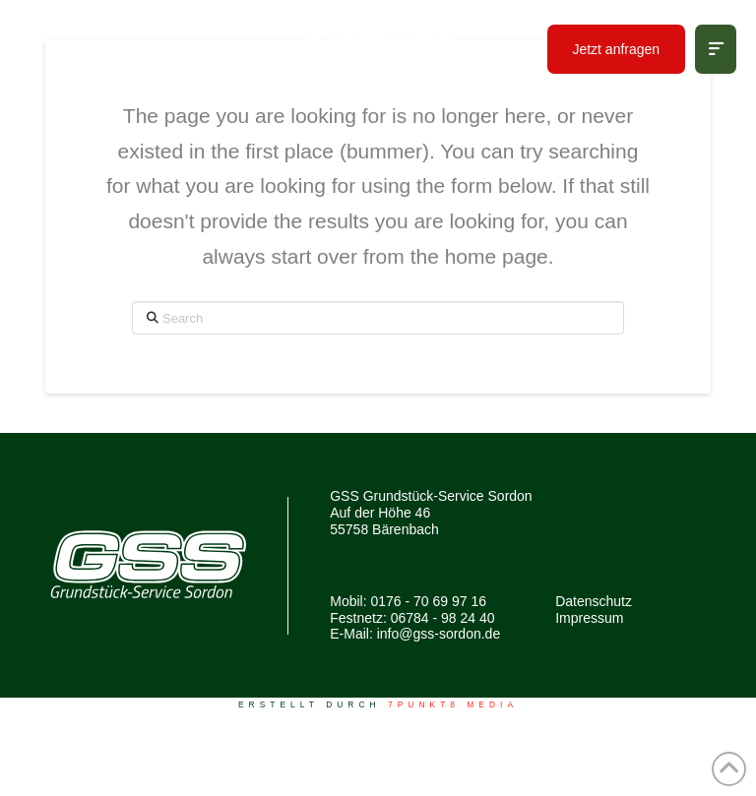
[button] (715, 49)
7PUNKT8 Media (453, 704)
